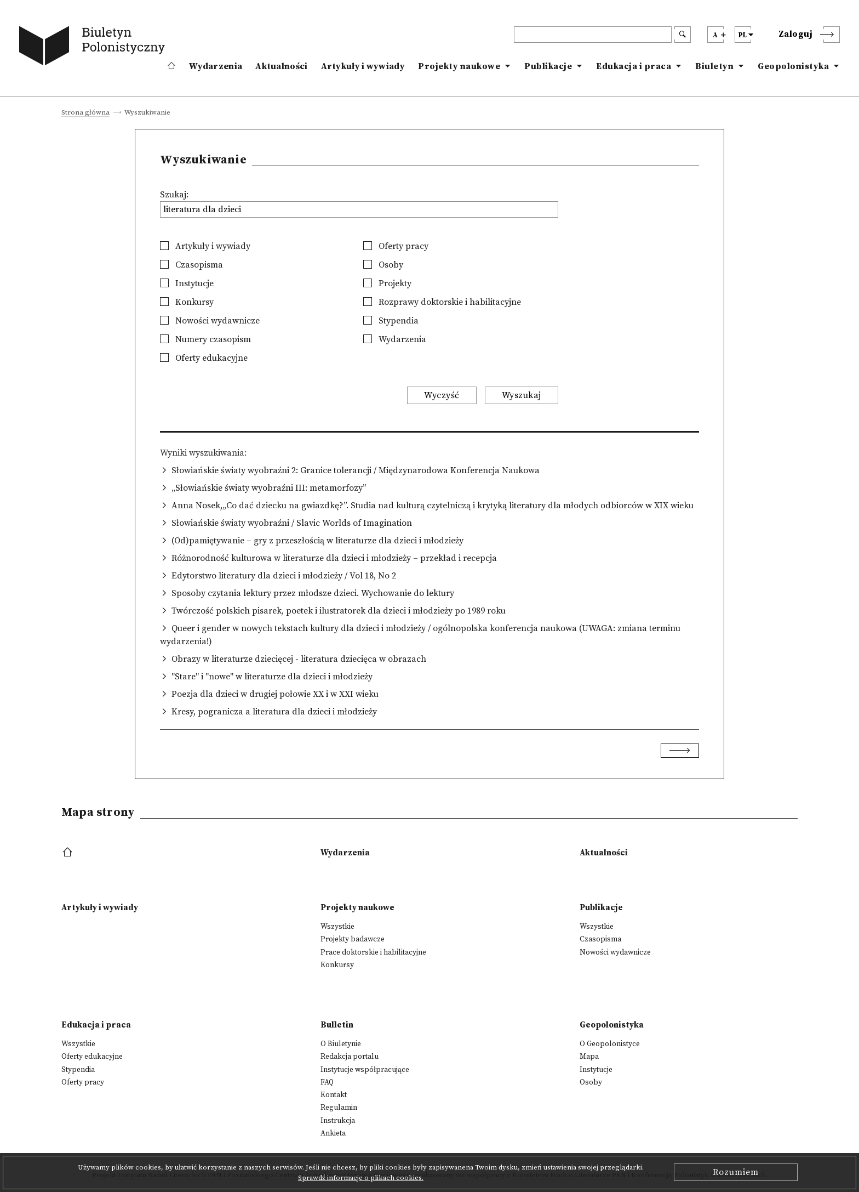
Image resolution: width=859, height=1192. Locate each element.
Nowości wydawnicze (210, 320)
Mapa (589, 1057)
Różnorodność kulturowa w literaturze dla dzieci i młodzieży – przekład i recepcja (334, 558)
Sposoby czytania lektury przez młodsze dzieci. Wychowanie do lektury (312, 593)
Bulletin (336, 1025)
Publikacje (548, 66)
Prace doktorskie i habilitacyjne (373, 952)
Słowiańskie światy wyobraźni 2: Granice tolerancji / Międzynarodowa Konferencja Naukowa (355, 470)
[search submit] (682, 34)
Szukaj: (174, 194)
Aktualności (281, 66)
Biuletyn (714, 66)
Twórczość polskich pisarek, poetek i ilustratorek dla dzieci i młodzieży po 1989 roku (338, 610)
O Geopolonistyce (610, 1044)
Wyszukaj (521, 395)
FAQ (327, 1082)
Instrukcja (337, 1121)
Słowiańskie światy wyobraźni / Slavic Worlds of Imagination (291, 523)
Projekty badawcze (352, 939)
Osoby (383, 264)
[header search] (593, 34)
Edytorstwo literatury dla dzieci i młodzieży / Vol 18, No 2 (283, 575)
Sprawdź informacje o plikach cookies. (360, 1177)
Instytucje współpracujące (364, 1070)
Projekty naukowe (459, 66)
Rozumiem (736, 1172)
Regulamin (338, 1107)
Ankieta (333, 1133)
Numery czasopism (205, 339)
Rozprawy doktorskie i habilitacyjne (442, 302)
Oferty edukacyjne (204, 358)
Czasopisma (191, 264)
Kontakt (333, 1095)
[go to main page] (94, 47)
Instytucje (187, 283)
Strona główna (85, 113)
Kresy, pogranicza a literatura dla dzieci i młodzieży (274, 711)
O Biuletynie (340, 1044)
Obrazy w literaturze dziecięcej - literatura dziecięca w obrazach (298, 659)
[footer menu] (68, 853)
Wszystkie (337, 927)
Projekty (387, 283)
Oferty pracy (395, 246)
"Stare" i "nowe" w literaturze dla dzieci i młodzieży (272, 676)
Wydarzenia (215, 66)
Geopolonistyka (793, 66)
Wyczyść (442, 395)
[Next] (680, 750)
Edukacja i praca (633, 66)
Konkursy (187, 302)
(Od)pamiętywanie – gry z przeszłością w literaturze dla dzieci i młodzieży (317, 540)
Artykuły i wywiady (363, 66)
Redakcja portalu (349, 1057)
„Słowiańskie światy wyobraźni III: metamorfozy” (268, 488)
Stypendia (391, 320)
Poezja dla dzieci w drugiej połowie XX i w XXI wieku (275, 694)
